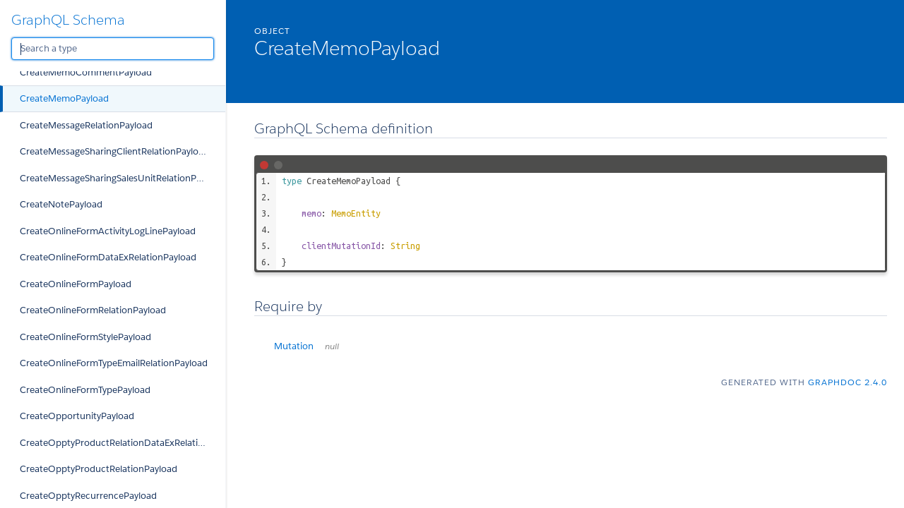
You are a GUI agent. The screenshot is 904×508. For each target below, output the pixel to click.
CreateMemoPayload (64, 98)
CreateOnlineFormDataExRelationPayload (108, 257)
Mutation (306, 346)
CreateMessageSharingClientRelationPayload (114, 151)
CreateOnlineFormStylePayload (85, 337)
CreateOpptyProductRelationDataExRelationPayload (122, 443)
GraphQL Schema (68, 20)
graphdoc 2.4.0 (847, 382)
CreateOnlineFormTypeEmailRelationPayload (114, 363)
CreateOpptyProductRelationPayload (98, 469)
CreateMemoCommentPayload (86, 72)
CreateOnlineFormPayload (75, 284)
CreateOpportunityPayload (77, 416)
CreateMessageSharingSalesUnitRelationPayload (122, 178)
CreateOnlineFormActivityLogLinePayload (108, 231)
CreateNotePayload (61, 204)
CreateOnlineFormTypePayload (85, 390)
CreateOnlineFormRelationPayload (93, 310)
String (405, 245)
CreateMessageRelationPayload (86, 125)
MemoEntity (356, 213)
